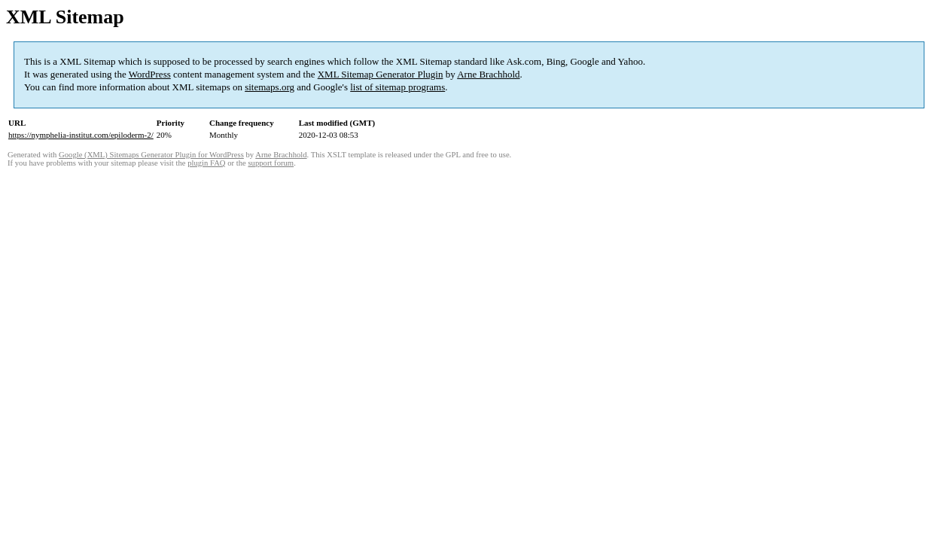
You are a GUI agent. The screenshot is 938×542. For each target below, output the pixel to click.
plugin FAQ (206, 163)
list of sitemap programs (397, 87)
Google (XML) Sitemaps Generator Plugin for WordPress (151, 155)
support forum (271, 163)
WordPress (150, 74)
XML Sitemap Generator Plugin (380, 74)
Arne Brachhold (488, 74)
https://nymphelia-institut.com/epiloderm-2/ (81, 134)
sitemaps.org (269, 87)
